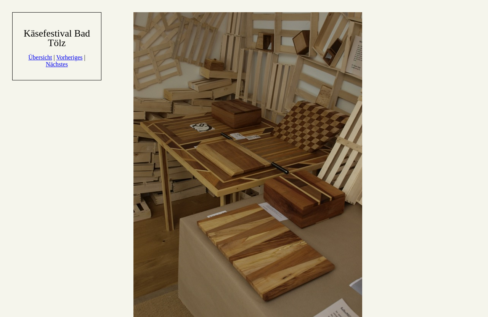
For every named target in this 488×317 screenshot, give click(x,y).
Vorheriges (69, 57)
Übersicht (40, 57)
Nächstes (57, 64)
